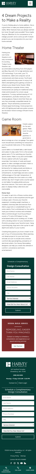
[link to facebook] (11, 463)
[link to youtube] (21, 463)
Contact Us (13, 383)
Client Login (22, 383)
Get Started (18, 346)
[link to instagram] (14, 463)
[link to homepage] (11, 3)
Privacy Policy (14, 456)
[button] (30, 3)
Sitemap (23, 456)
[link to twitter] (18, 463)
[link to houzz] (25, 463)
